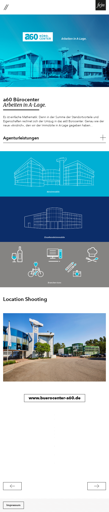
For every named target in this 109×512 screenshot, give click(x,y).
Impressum (13, 505)
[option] (54, 347)
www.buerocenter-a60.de (55, 397)
